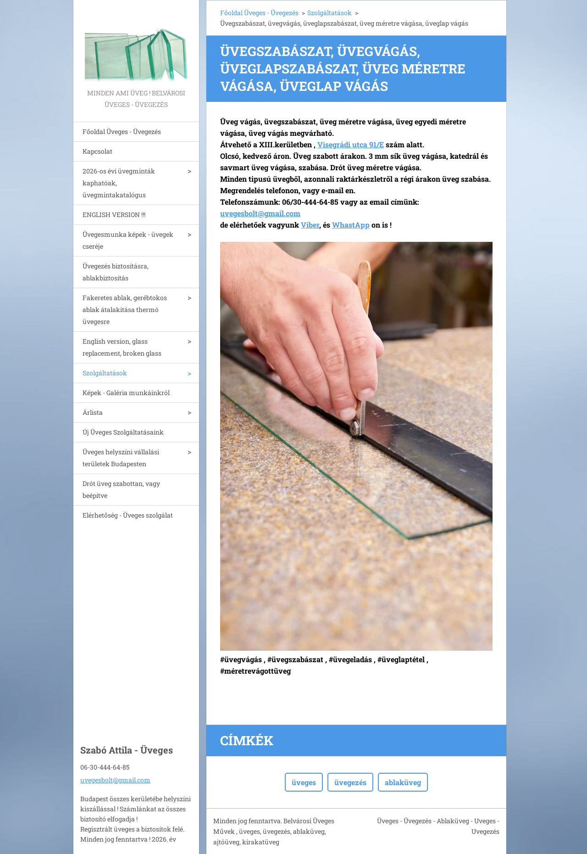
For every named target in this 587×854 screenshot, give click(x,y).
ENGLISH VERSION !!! (114, 214)
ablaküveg (403, 782)
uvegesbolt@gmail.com (115, 780)
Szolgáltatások (105, 372)
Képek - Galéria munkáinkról (126, 392)
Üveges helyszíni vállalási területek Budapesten (121, 457)
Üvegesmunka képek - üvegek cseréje (128, 240)
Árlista (93, 412)
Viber (310, 224)
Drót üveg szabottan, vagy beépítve (121, 489)
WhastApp (351, 224)
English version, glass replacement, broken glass (122, 347)
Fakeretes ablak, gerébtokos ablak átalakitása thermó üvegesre (125, 309)
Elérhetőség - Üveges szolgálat (128, 515)
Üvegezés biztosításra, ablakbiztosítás (116, 272)
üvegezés (350, 782)
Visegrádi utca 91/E (350, 144)
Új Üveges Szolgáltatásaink (123, 432)
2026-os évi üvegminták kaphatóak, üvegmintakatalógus (119, 183)
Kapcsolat (97, 151)
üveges (304, 782)
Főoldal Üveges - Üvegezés (122, 131)
